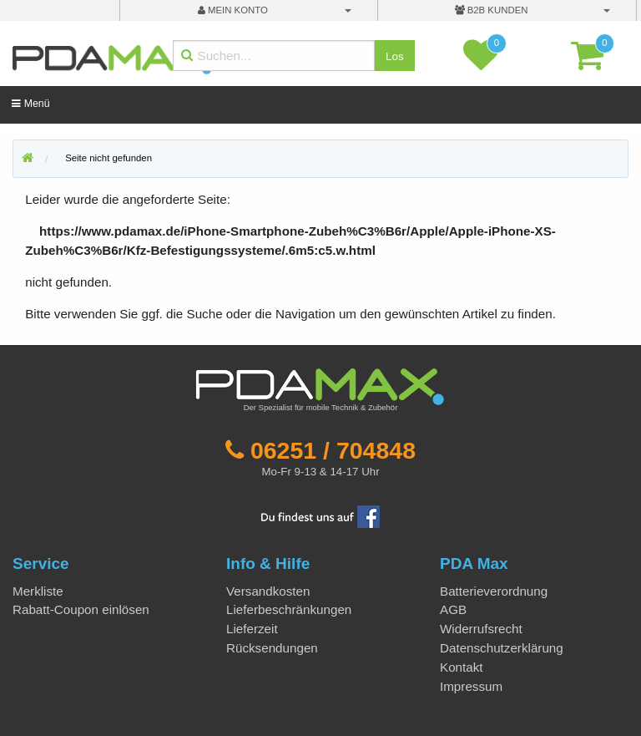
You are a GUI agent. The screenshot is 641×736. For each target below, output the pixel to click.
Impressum (471, 686)
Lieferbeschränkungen (288, 609)
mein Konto (233, 10)
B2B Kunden (491, 10)
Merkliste (38, 591)
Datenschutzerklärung (501, 648)
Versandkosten (268, 591)
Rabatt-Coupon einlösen (81, 609)
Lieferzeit (252, 629)
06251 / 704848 (333, 450)
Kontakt (461, 667)
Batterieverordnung (494, 591)
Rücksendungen (272, 648)
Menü (30, 103)
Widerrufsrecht (481, 629)
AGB (453, 609)
